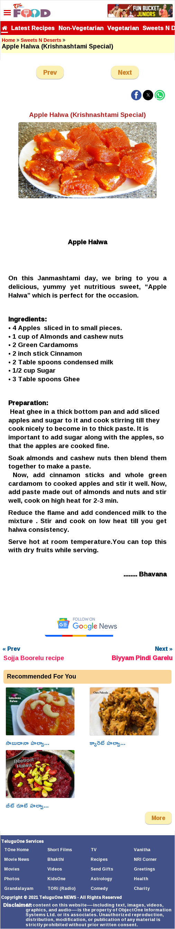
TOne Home (16, 850)
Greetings (144, 869)
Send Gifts (102, 869)
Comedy (99, 888)
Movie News (16, 859)
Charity (142, 888)
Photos (11, 879)
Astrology (101, 879)
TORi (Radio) (61, 888)
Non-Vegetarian (80, 28)
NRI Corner (145, 859)
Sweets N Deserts (41, 40)
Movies (11, 869)
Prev (50, 72)
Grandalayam (18, 888)
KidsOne (56, 879)
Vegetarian (123, 28)
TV (93, 850)
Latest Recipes (33, 28)
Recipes (99, 859)
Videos (54, 869)
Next (125, 72)
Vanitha (142, 850)
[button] (136, 95)
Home (8, 40)
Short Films (59, 850)
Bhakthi (55, 859)
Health (141, 879)
